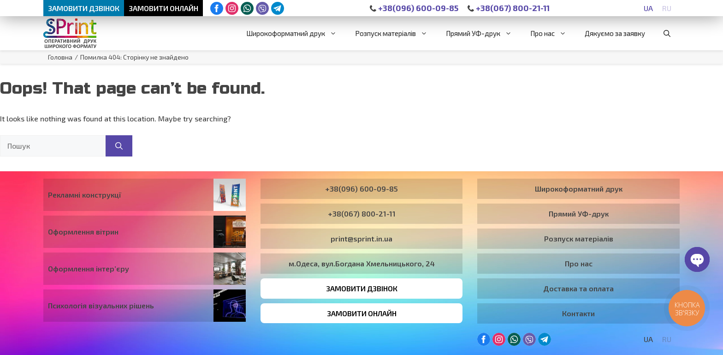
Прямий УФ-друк (483, 34)
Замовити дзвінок (84, 8)
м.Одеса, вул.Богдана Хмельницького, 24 (362, 263)
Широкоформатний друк (296, 34)
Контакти (578, 313)
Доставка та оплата (578, 288)
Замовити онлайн (165, 8)
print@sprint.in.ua (361, 239)
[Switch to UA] (648, 8)
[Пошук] (119, 146)
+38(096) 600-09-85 (414, 8)
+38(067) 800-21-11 (509, 8)
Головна (60, 57)
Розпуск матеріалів (396, 34)
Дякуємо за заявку (615, 34)
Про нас (552, 34)
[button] (667, 34)
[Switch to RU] (667, 8)
